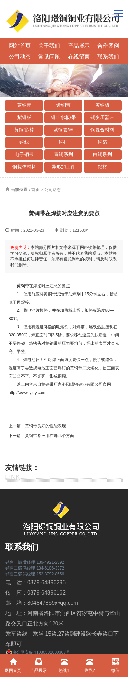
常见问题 (49, 57)
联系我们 (108, 57)
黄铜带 (24, 105)
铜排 (63, 142)
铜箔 (102, 142)
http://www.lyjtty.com (27, 392)
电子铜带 (24, 154)
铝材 (102, 166)
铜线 (24, 142)
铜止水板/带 (63, 117)
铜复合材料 (102, 129)
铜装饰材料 (24, 166)
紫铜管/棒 (63, 129)
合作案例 (108, 46)
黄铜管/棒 (24, 129)
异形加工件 (63, 166)
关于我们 (49, 46)
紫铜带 (63, 105)
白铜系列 (102, 154)
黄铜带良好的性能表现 (45, 426)
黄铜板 (102, 105)
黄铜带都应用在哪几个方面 (49, 435)
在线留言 (79, 57)
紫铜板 (24, 117)
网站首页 (20, 46)
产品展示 (79, 46)
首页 (35, 189)
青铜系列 (63, 154)
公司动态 (20, 57)
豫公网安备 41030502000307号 (37, 652)
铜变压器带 (102, 117)
